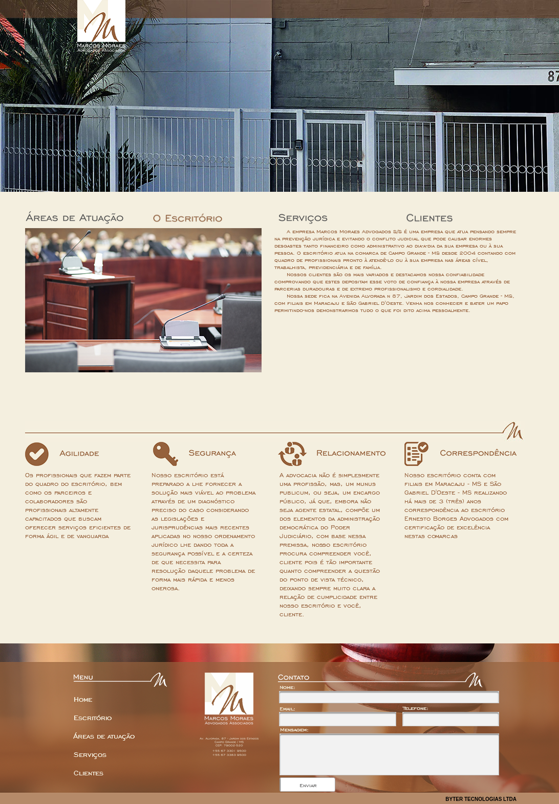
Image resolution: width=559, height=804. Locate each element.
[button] (307, 784)
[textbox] (338, 719)
